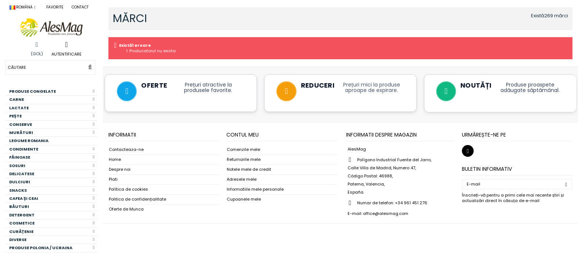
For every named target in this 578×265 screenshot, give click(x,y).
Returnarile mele (244, 160)
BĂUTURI (51, 206)
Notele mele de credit (249, 170)
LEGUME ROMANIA (29, 141)
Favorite (54, 7)
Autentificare (66, 53)
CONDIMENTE (51, 149)
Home (115, 160)
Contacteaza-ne (126, 150)
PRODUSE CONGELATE (51, 91)
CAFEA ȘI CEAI (51, 198)
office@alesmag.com (385, 214)
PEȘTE (51, 116)
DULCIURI (51, 182)
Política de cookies (128, 190)
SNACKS (51, 190)
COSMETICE (51, 223)
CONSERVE (51, 124)
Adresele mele (241, 180)
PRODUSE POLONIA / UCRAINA (51, 248)
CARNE (51, 99)
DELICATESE (51, 174)
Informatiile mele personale (255, 190)
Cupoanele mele (244, 200)
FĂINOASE (51, 157)
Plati (113, 180)
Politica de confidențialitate (137, 200)
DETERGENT (51, 215)
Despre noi (119, 170)
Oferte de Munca (126, 210)
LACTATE (51, 108)
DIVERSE (51, 240)
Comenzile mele (243, 150)
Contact (80, 7)
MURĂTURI (51, 132)
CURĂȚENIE (51, 231)
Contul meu (242, 135)
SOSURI (51, 166)
